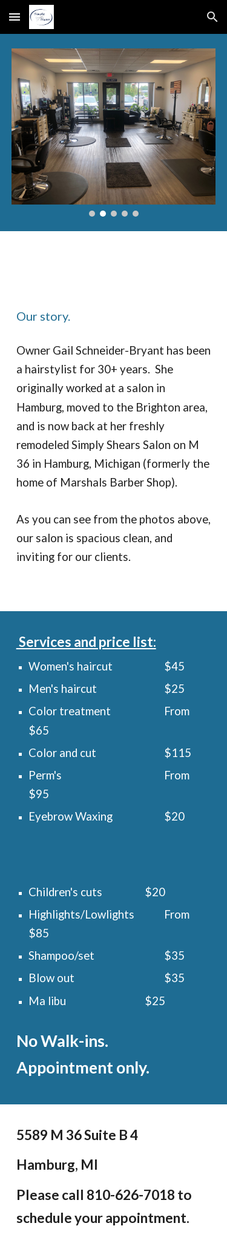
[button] (14, 16)
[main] (114, 316)
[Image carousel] (114, 132)
